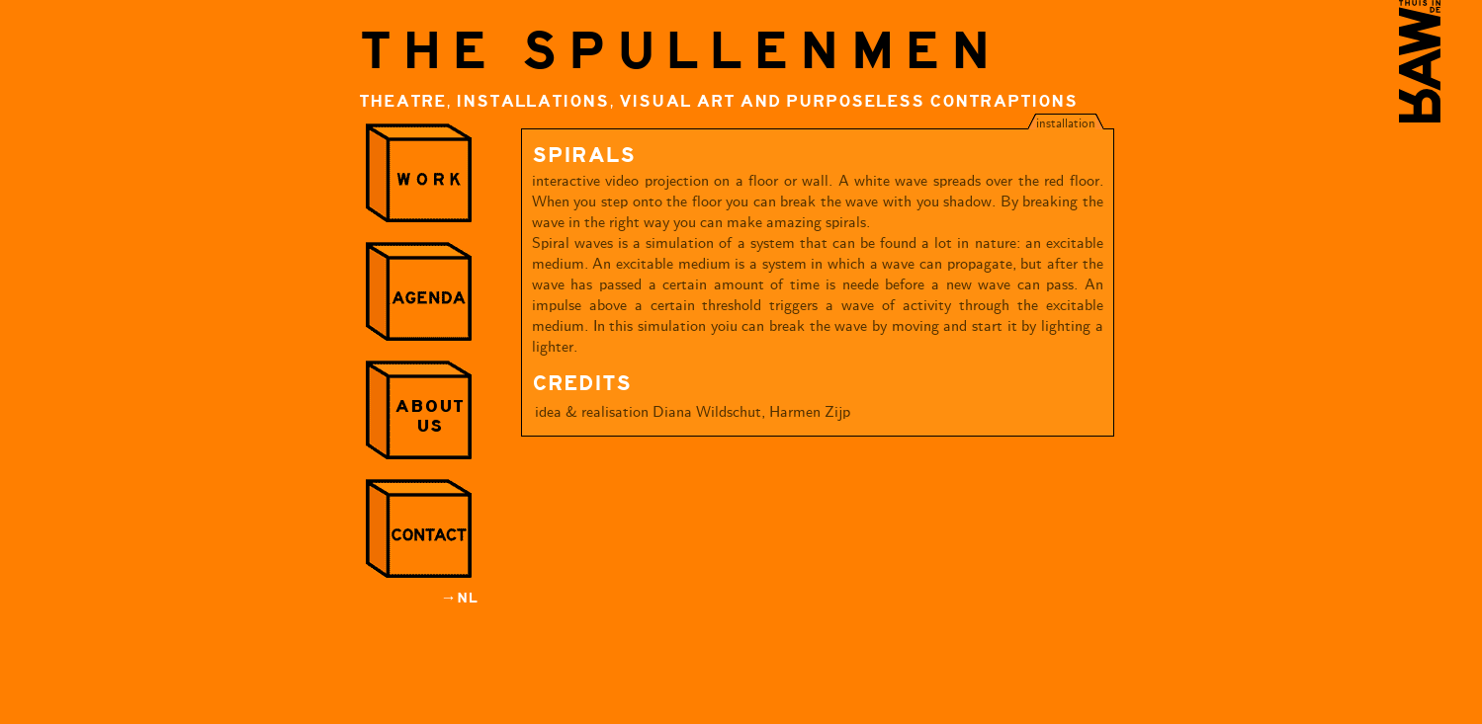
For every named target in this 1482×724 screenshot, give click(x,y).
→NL (459, 598)
